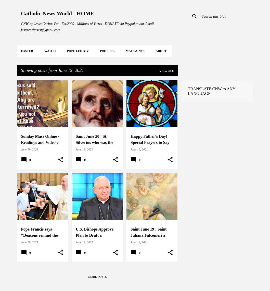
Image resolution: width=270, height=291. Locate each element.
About (161, 51)
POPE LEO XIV (77, 51)
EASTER (27, 51)
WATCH (50, 51)
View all (166, 71)
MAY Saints (135, 51)
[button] (61, 160)
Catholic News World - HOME (57, 13)
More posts (97, 277)
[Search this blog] (226, 16)
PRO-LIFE (107, 51)
